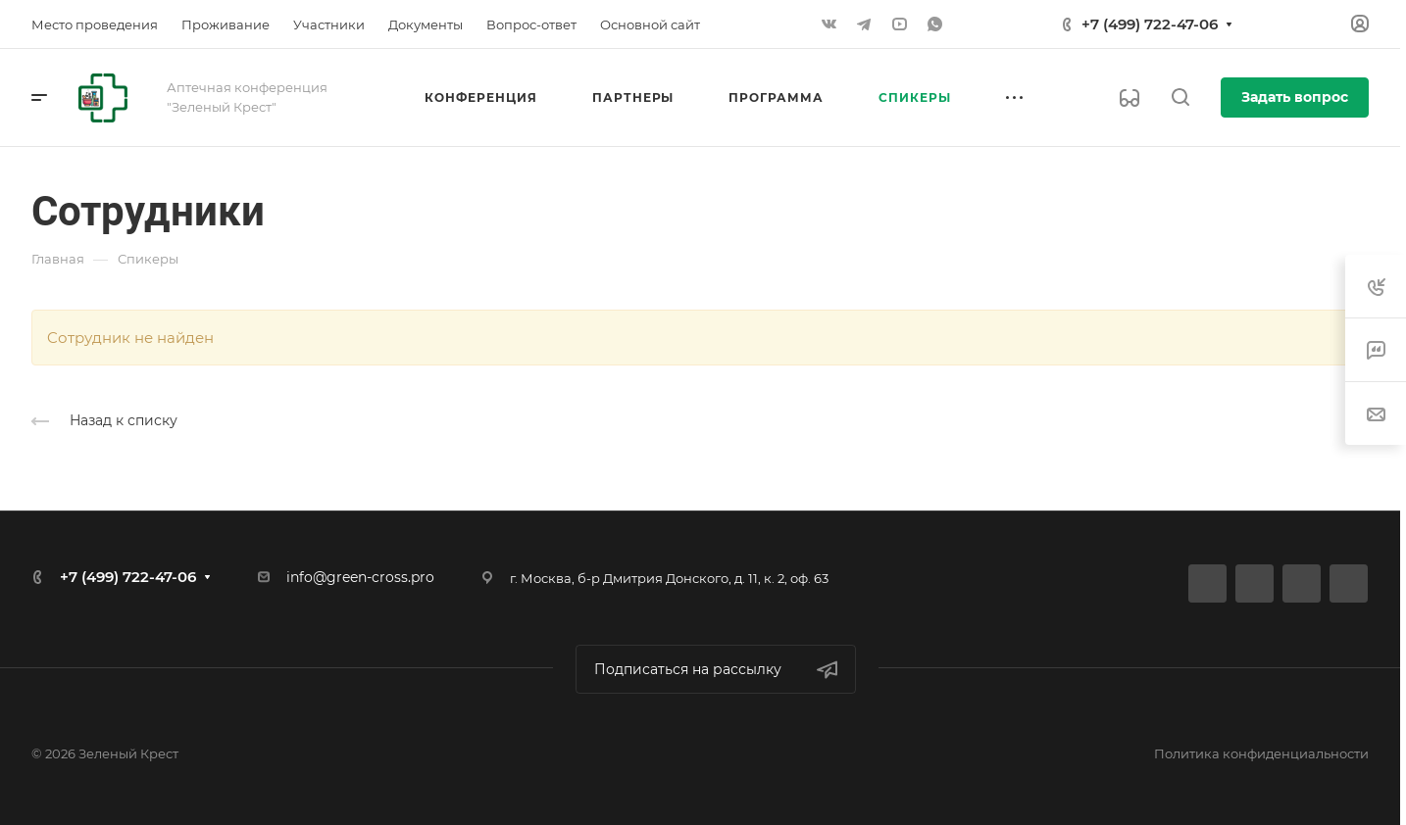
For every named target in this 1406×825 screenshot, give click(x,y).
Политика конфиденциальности (1261, 753)
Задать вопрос (1294, 97)
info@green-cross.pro (360, 577)
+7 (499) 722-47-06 (1149, 24)
